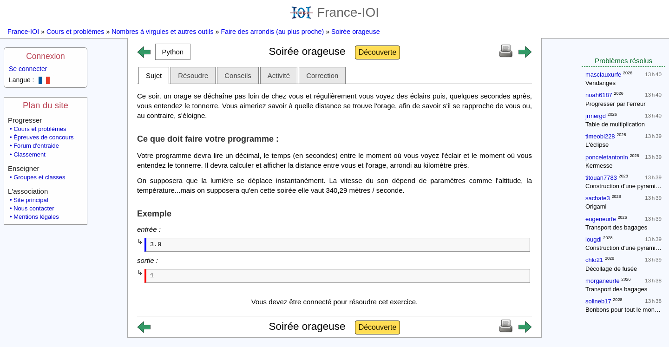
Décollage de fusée (611, 268)
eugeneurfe (600, 219)
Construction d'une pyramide (623, 186)
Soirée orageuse (355, 31)
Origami (596, 206)
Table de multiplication (615, 124)
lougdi (593, 239)
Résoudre (193, 75)
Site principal (30, 199)
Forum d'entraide (36, 145)
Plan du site (45, 105)
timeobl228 (600, 136)
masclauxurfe (603, 74)
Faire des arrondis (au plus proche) (272, 31)
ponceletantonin (606, 157)
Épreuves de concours (43, 137)
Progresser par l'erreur (615, 103)
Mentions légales (36, 216)
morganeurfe (602, 280)
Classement (29, 154)
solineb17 (598, 301)
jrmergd (595, 115)
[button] (172, 52)
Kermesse (599, 165)
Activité (279, 75)
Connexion (45, 56)
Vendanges (600, 82)
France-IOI (334, 12)
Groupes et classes (39, 177)
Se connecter (28, 68)
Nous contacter (33, 208)
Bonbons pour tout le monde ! (625, 309)
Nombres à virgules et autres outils (162, 31)
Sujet (154, 75)
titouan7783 (601, 177)
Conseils (237, 75)
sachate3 (597, 198)
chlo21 (594, 259)
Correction (322, 75)
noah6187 (598, 95)
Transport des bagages (616, 227)
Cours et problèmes (75, 31)
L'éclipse (597, 144)
